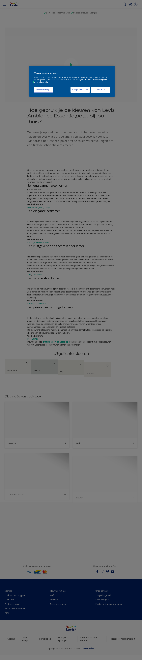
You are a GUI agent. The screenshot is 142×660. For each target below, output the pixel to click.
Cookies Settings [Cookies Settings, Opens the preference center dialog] (43, 90)
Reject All (101, 90)
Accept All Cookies (80, 90)
